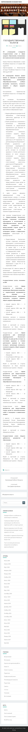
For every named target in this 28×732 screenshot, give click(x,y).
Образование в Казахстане (11, 2)
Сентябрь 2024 (8, 593)
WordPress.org (8, 720)
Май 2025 (6, 587)
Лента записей (8, 713)
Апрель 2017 (7, 639)
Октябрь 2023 (7, 613)
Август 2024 (7, 597)
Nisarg (14, 730)
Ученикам (6, 693)
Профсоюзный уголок (10, 676)
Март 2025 (7, 590)
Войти (6, 710)
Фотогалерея (7, 696)
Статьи (6, 689)
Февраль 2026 (7, 570)
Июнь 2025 (7, 583)
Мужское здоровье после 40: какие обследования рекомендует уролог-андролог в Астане (13, 530)
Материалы (7, 660)
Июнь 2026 (7, 560)
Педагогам (7, 673)
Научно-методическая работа (12, 663)
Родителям (7, 683)
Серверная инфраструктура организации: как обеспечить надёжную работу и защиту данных (13, 523)
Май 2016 (6, 643)
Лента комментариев (10, 716)
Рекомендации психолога (11, 679)
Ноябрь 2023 (7, 610)
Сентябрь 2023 (8, 616)
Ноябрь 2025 (7, 577)
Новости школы (8, 670)
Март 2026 (7, 567)
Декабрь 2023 (7, 606)
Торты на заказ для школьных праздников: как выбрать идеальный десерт (12, 545)
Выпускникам (7, 656)
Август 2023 (7, 620)
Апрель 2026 (7, 564)
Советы (6, 686)
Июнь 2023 (7, 623)
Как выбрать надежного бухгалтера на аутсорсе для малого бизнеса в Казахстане (13, 537)
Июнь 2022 (7, 633)
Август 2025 (7, 580)
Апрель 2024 (7, 603)
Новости (7, 470)
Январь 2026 (7, 574)
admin (20, 45)
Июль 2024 (7, 600)
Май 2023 (6, 626)
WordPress (19, 728)
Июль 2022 (7, 630)
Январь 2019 (7, 636)
